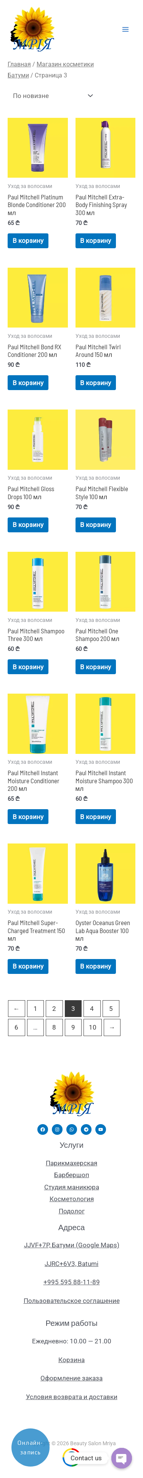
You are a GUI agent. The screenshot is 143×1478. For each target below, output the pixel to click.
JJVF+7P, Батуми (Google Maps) (71, 1245)
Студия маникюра (71, 1187)
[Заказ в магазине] (51, 96)
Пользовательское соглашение (72, 1300)
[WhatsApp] (71, 1129)
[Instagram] (57, 1129)
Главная (19, 64)
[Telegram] (86, 1129)
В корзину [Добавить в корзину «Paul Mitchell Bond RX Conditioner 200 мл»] (28, 383)
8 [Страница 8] (54, 1027)
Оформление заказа (71, 1378)
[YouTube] (100, 1129)
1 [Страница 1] (35, 1008)
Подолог (72, 1211)
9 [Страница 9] (73, 1027)
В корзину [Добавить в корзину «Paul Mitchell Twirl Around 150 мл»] (95, 383)
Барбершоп (71, 1175)
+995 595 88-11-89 (71, 1282)
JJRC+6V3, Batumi (71, 1264)
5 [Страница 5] (111, 1008)
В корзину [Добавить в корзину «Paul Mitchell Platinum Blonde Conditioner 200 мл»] (28, 240)
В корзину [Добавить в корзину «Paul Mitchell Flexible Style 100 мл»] (95, 525)
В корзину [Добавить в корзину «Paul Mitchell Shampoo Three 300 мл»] (28, 667)
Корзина (71, 1360)
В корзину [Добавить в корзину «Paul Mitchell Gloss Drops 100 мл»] (28, 525)
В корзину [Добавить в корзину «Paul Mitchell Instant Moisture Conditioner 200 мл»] (28, 817)
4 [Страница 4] (92, 1008)
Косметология (72, 1199)
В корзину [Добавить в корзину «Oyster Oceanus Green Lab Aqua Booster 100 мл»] (95, 966)
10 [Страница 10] (92, 1027)
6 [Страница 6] (16, 1027)
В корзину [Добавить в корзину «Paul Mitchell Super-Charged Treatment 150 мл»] (28, 966)
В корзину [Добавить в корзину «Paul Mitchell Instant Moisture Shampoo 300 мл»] (95, 817)
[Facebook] (42, 1129)
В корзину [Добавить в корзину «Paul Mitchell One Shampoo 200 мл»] (95, 667)
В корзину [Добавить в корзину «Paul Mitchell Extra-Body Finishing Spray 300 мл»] (95, 240)
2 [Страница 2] (54, 1008)
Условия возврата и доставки (71, 1397)
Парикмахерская (71, 1163)
